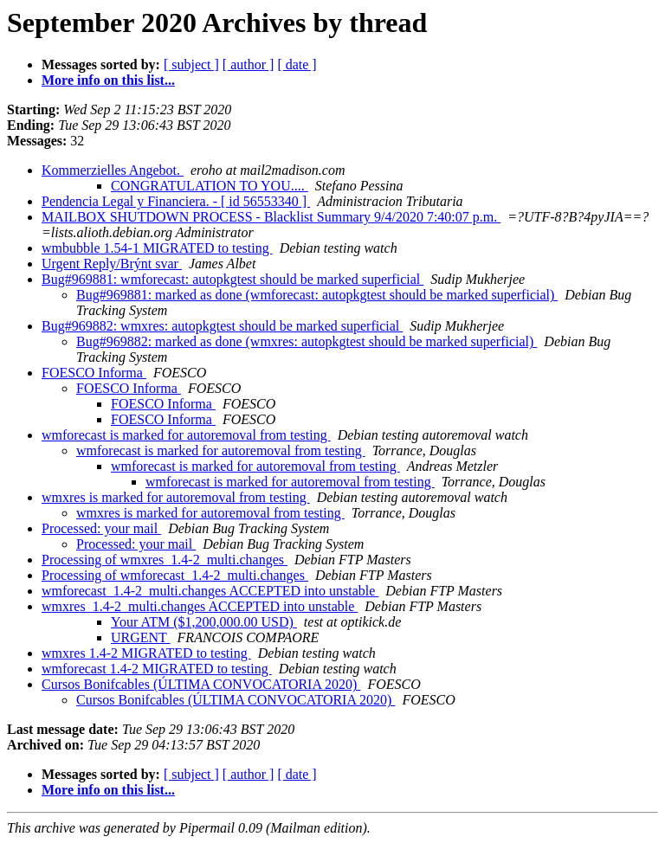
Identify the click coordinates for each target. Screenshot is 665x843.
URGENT (141, 637)
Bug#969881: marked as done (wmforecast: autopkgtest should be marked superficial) (317, 294)
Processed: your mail (101, 528)
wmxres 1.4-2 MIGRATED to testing (146, 653)
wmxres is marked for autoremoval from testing (176, 497)
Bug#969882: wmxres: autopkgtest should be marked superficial (222, 326)
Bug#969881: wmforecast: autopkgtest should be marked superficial (232, 279)
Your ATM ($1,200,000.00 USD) (204, 622)
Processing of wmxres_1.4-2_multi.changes (164, 559)
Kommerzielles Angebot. (113, 170)
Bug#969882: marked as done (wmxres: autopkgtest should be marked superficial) (306, 341)
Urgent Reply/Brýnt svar (112, 263)
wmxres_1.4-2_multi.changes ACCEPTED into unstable (200, 606)
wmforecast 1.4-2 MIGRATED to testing (157, 668)
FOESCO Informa (94, 372)
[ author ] (248, 64)
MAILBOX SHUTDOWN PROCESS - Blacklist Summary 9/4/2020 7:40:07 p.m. (271, 216)
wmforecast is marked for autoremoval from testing (186, 435)
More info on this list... (108, 80)
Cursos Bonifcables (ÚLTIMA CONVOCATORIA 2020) (201, 684)
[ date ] (296, 64)
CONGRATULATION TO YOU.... (209, 185)
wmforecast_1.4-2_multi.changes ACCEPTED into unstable (210, 590)
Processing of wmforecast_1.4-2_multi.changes (175, 575)
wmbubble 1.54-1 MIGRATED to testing (157, 248)
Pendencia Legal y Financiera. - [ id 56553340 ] (176, 201)
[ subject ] (191, 64)
